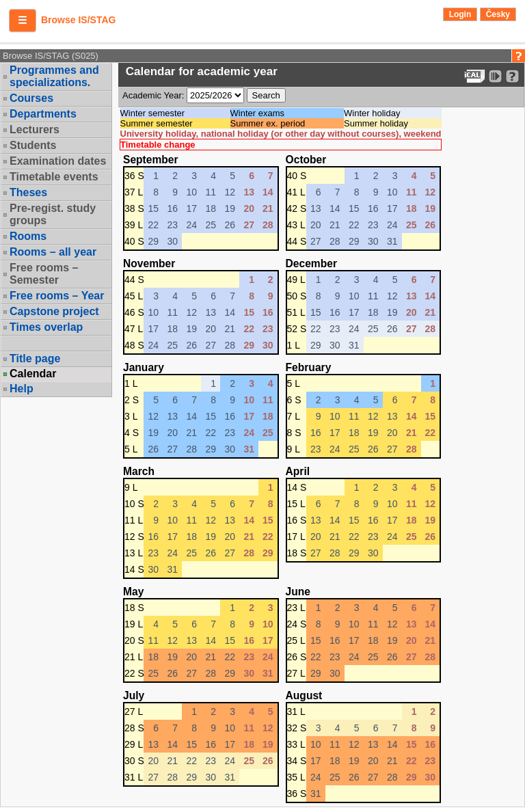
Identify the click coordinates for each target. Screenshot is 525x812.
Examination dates (58, 161)
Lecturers (34, 129)
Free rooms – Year (57, 295)
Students (33, 145)
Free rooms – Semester (44, 274)
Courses (31, 98)
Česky (498, 14)
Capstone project (54, 311)
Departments (43, 114)
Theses (28, 192)
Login (460, 14)
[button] (22, 20)
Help (21, 388)
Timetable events (54, 176)
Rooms (28, 236)
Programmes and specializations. (54, 76)
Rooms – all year (53, 252)
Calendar (33, 374)
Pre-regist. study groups (53, 214)
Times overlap (46, 327)
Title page (35, 358)
